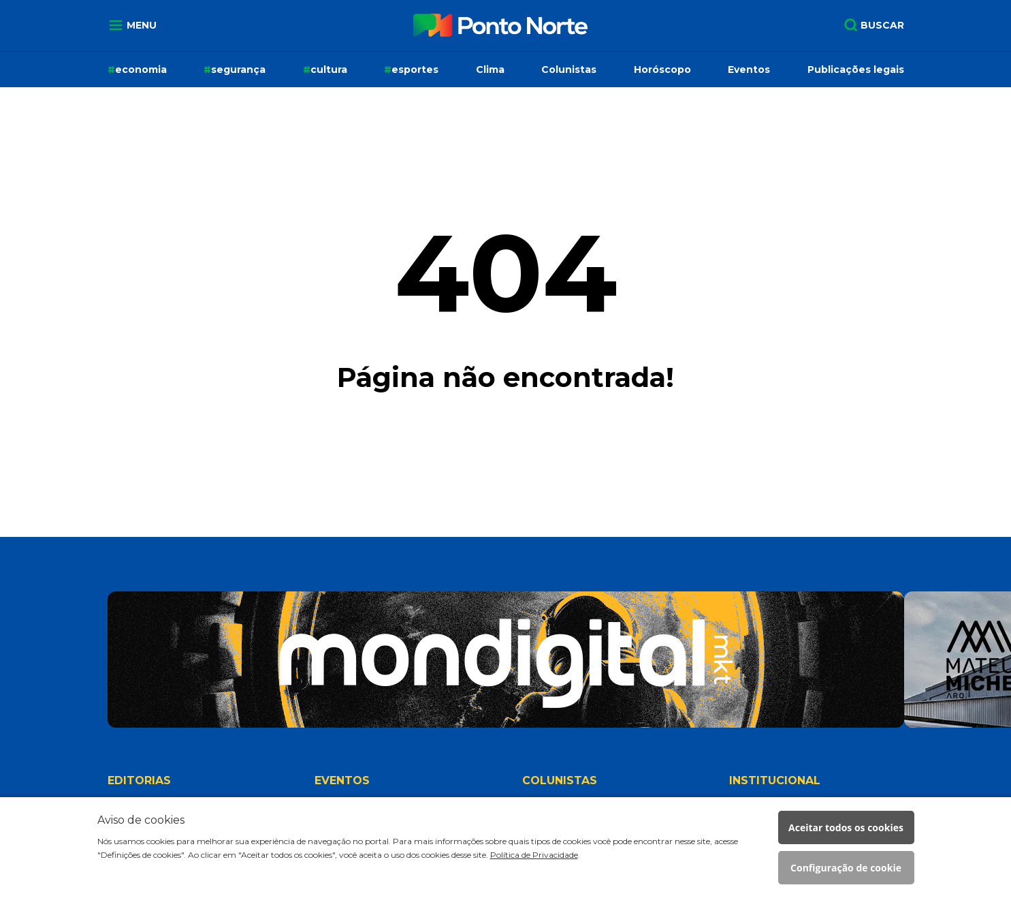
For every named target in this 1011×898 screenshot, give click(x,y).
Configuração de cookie (845, 867)
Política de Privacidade (534, 855)
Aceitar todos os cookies (845, 827)
